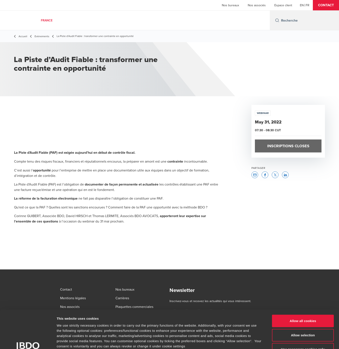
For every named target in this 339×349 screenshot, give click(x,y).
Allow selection (303, 300)
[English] (302, 5)
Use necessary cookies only (303, 315)
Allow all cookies (303, 286)
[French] (307, 5)
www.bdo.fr (140, 322)
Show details (227, 340)
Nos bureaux (230, 5)
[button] (326, 5)
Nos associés (257, 5)
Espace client (283, 5)
